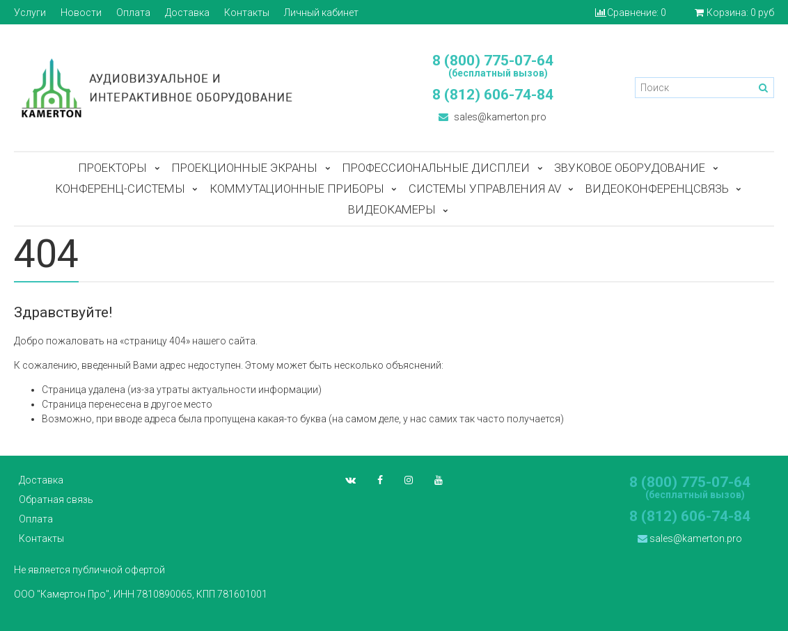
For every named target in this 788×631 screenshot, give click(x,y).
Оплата (133, 12)
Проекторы (112, 168)
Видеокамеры (392, 209)
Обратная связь (56, 499)
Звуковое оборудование (629, 168)
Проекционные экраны (244, 168)
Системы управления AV (485, 188)
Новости (81, 12)
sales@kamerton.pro (492, 117)
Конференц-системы (120, 188)
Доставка (187, 12)
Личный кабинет (321, 12)
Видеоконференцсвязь (657, 188)
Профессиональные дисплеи (436, 168)
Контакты (246, 12)
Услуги (30, 12)
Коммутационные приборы (297, 188)
